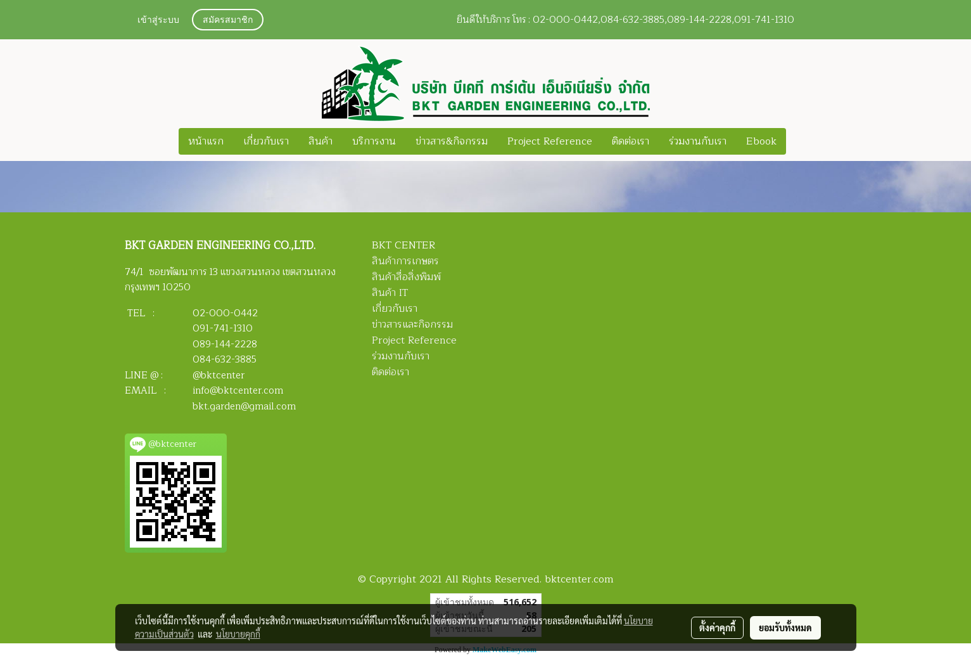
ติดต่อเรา (630, 141)
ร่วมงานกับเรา (698, 141)
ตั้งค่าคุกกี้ (717, 627)
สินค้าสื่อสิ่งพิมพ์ (406, 277)
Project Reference (549, 141)
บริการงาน (374, 141)
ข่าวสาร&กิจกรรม (452, 141)
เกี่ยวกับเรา (266, 141)
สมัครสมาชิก (228, 20)
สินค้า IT (390, 293)
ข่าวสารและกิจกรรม (412, 324)
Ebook (761, 141)
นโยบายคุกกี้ (238, 634)
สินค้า (320, 141)
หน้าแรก (206, 141)
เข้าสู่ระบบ (158, 20)
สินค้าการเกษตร (405, 261)
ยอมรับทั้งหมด (785, 627)
